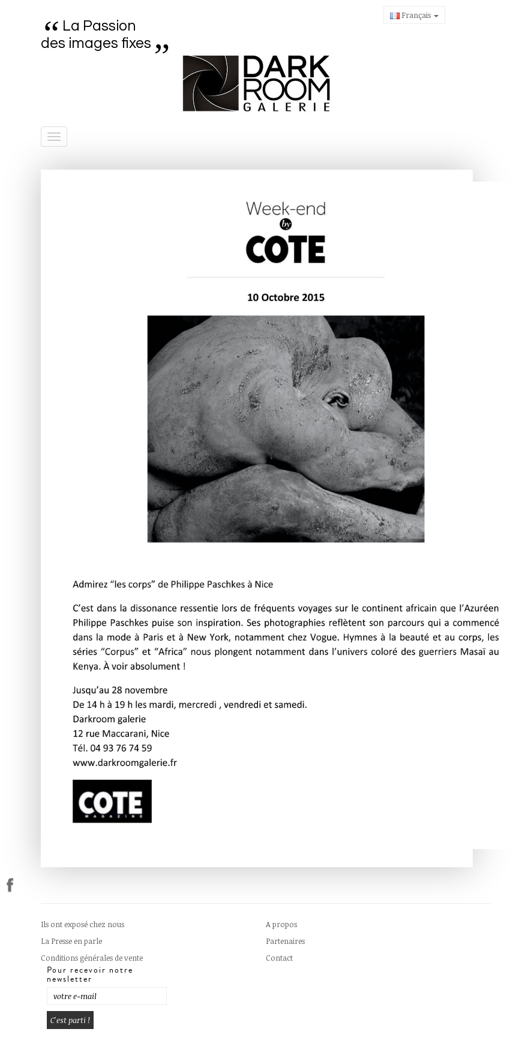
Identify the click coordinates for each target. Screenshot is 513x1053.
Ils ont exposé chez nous (82, 924)
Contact (279, 957)
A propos (281, 924)
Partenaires (285, 941)
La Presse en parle (71, 941)
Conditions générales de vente (92, 957)
